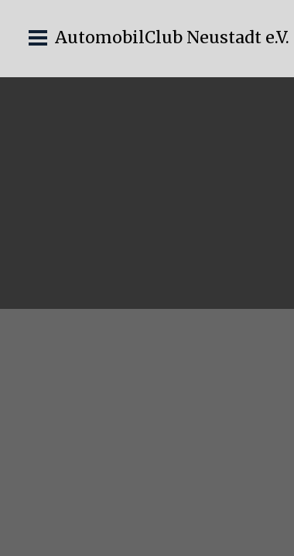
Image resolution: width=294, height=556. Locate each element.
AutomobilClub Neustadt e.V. (172, 37)
